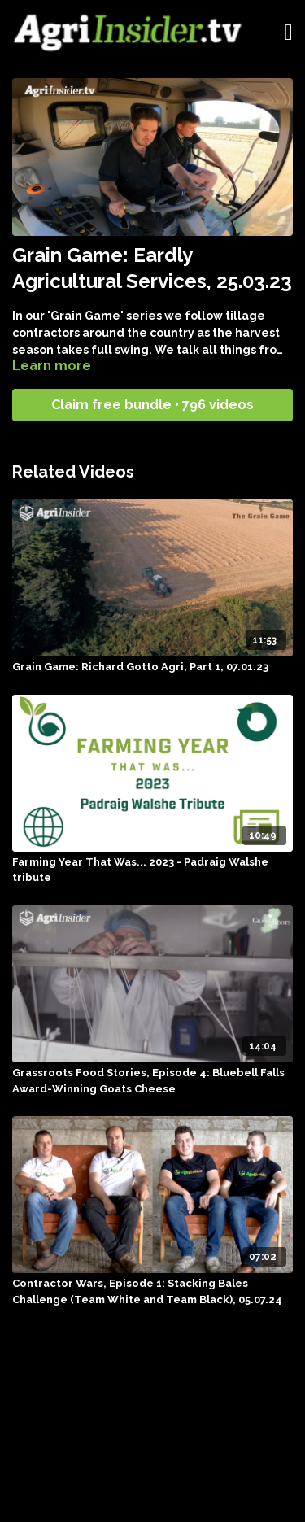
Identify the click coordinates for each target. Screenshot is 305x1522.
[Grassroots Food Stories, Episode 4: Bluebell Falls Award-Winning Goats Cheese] (152, 1081)
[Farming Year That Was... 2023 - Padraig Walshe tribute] (152, 870)
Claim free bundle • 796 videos (152, 404)
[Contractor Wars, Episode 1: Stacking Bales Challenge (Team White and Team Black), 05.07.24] (152, 1291)
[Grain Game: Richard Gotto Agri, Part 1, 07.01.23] (152, 667)
